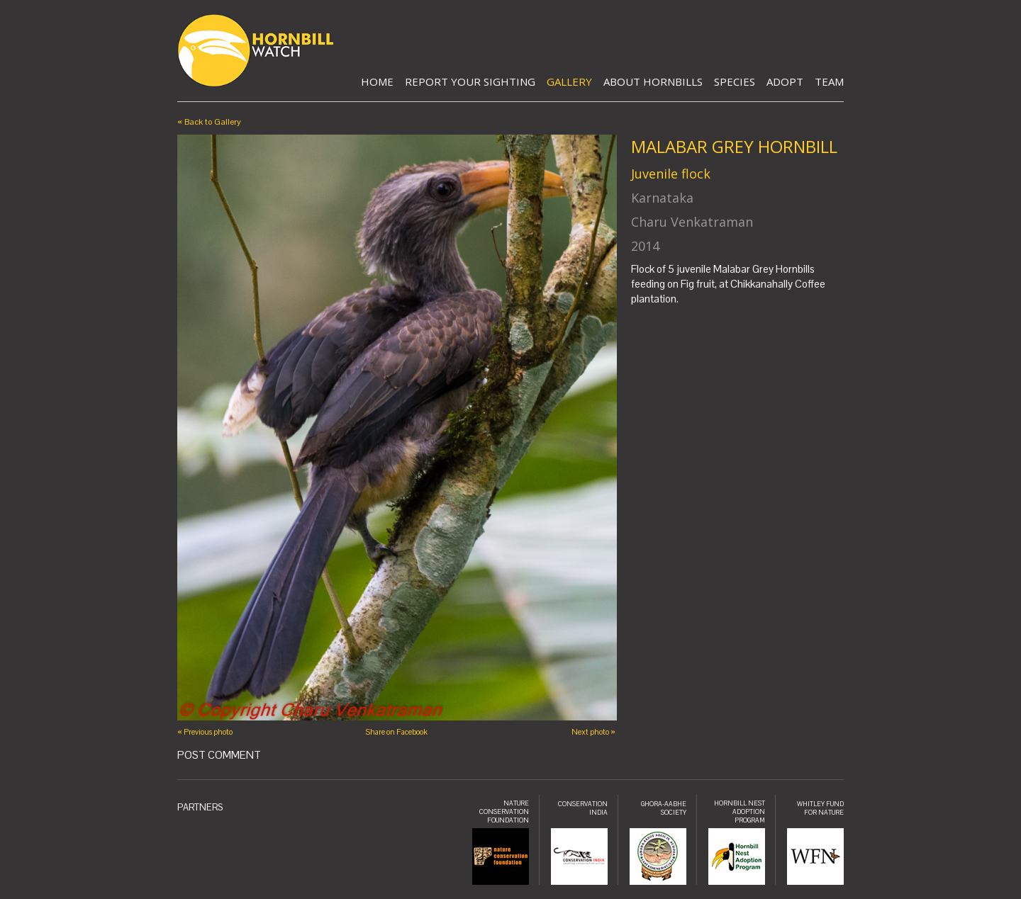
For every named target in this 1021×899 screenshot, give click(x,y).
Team (829, 81)
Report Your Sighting (470, 81)
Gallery (569, 81)
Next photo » (593, 732)
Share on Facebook (396, 732)
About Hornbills (653, 81)
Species (734, 81)
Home (377, 81)
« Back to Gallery (209, 122)
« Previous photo (205, 732)
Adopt (784, 81)
